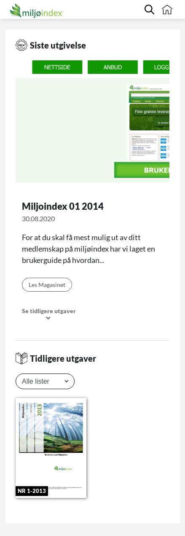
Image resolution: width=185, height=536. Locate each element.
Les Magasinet (47, 284)
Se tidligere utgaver (49, 314)
